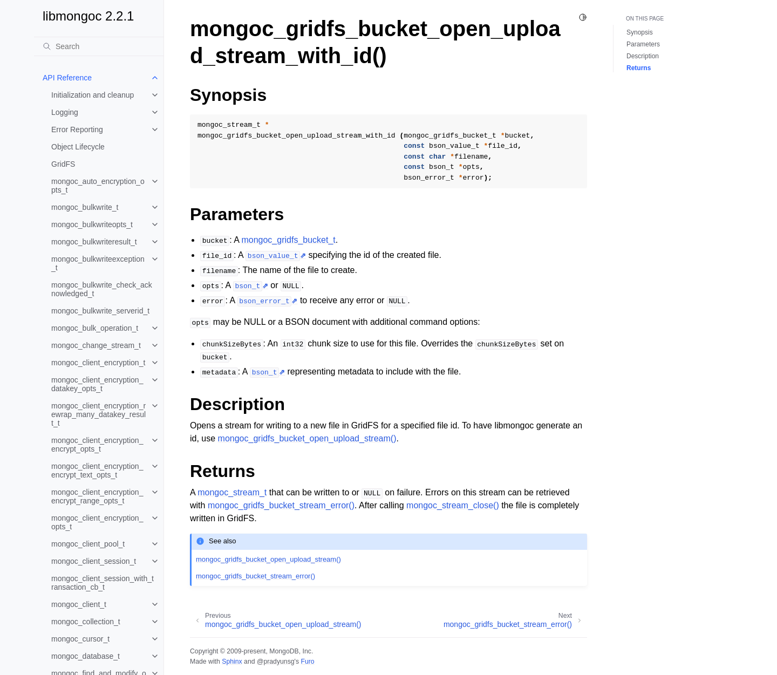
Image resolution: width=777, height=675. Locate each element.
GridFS (63, 164)
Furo (307, 661)
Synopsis (639, 32)
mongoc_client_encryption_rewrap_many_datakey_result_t (98, 414)
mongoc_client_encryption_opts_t (97, 522)
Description (642, 56)
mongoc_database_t (85, 656)
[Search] (98, 46)
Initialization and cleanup (92, 95)
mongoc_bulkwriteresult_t (94, 241)
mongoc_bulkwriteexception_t (98, 263)
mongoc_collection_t (85, 621)
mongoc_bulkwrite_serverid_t (100, 310)
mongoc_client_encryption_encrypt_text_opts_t (97, 470)
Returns (638, 68)
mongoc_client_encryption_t (98, 362)
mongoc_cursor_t (80, 639)
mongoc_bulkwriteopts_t (92, 224)
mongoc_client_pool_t (88, 544)
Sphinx (232, 661)
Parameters (643, 44)
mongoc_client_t (78, 604)
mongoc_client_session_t (93, 561)
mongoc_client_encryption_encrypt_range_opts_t (97, 496)
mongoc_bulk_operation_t (94, 328)
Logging (64, 112)
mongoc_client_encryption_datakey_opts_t (97, 384)
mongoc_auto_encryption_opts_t (98, 185)
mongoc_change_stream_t (96, 345)
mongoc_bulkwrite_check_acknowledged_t (101, 289)
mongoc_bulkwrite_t (85, 207)
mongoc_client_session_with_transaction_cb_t (102, 582)
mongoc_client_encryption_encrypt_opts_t (97, 444)
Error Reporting (77, 129)
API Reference (67, 77)
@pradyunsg (276, 661)
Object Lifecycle (78, 146)
